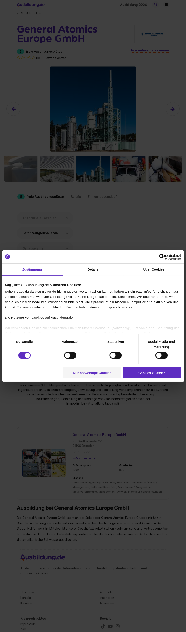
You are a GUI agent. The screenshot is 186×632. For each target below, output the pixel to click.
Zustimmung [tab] (32, 269)
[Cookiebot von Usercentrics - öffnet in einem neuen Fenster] (162, 256)
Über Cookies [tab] (154, 269)
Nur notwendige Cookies (92, 373)
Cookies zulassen (152, 373)
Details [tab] (93, 269)
